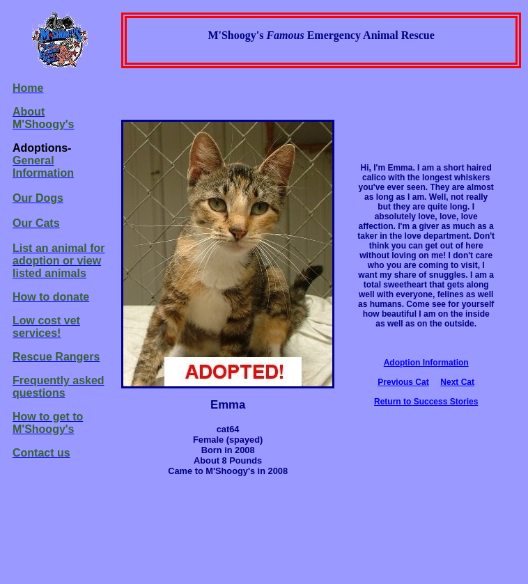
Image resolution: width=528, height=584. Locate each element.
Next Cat (457, 382)
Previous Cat (403, 382)
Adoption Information (426, 363)
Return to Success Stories (426, 402)
